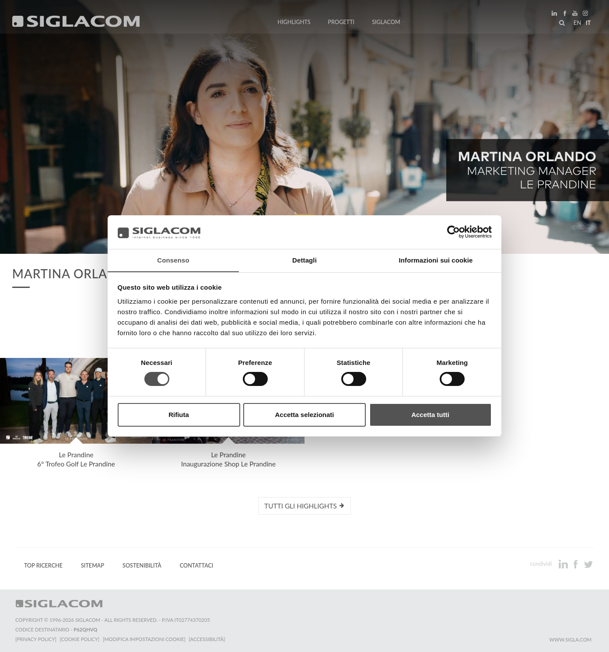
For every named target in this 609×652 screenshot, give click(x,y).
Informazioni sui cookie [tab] (436, 259)
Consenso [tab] (173, 259)
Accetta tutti (430, 414)
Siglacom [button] (389, 23)
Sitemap (92, 565)
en (577, 23)
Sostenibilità (141, 565)
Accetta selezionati (304, 414)
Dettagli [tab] (304, 259)
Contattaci (197, 565)
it (587, 23)
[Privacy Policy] (35, 639)
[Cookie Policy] (80, 639)
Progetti (341, 23)
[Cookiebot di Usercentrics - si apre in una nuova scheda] (453, 231)
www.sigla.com (570, 639)
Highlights (293, 23)
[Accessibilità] (207, 639)
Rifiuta (178, 414)
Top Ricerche (43, 565)
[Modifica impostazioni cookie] (144, 639)
